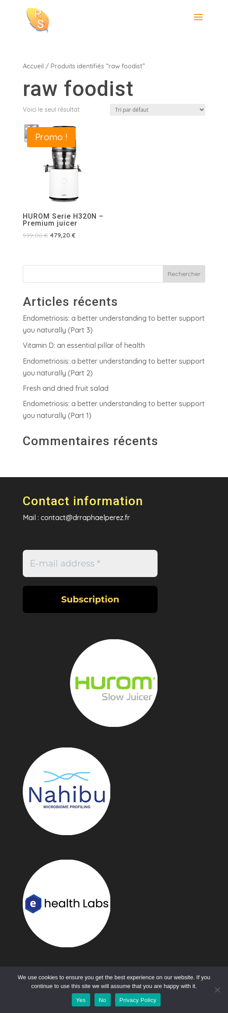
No (102, 1000)
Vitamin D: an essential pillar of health (84, 345)
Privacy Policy (137, 1000)
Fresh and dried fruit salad (66, 388)
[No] (217, 989)
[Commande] (157, 110)
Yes (81, 1000)
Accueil (33, 66)
